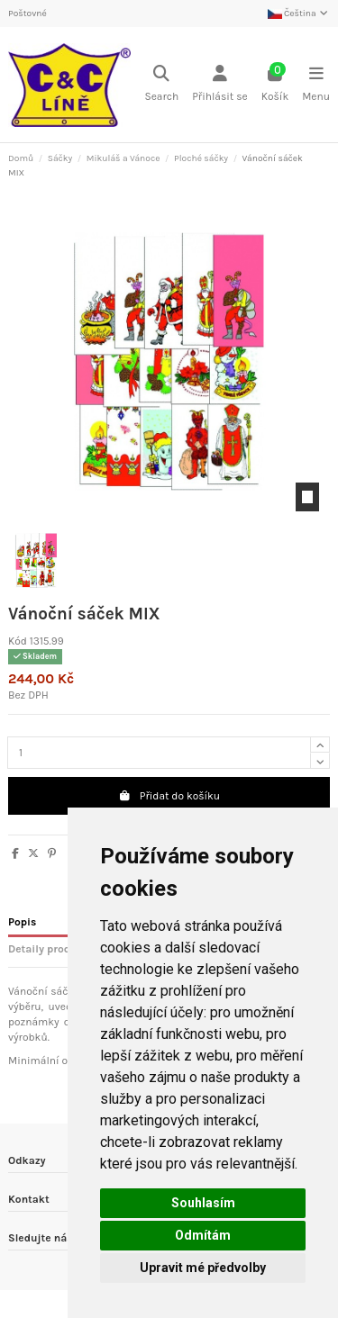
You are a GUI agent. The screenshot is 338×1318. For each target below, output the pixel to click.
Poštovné (27, 13)
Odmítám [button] (203, 1235)
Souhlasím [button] (203, 1203)
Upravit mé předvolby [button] (203, 1267)
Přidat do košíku (169, 796)
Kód (17, 641)
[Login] (220, 85)
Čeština (299, 13)
